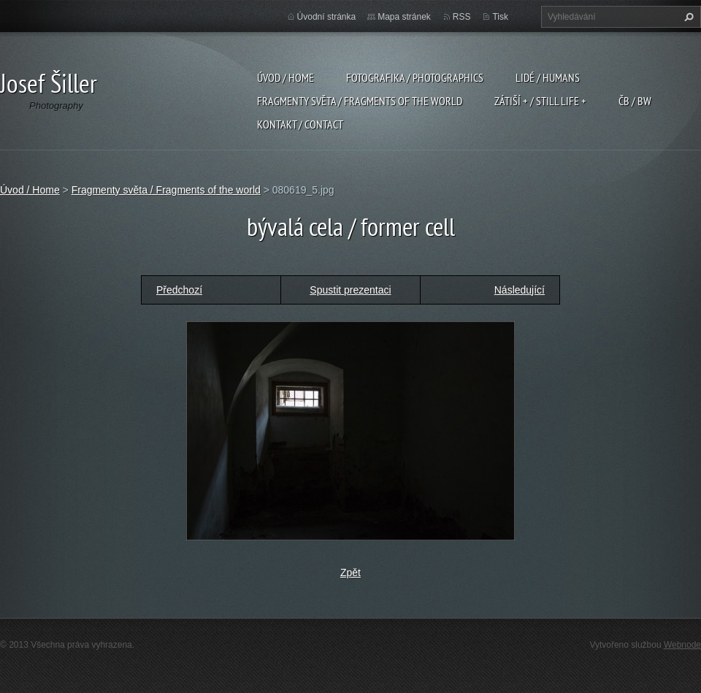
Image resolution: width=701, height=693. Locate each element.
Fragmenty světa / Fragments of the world (359, 100)
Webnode (682, 645)
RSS (462, 17)
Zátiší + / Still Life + (540, 100)
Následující (519, 290)
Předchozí (179, 290)
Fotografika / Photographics (414, 77)
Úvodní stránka (326, 17)
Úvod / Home (285, 77)
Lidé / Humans (548, 77)
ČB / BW (634, 100)
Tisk (500, 17)
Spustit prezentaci (350, 290)
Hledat (687, 17)
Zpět (350, 572)
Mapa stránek (404, 17)
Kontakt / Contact (300, 124)
